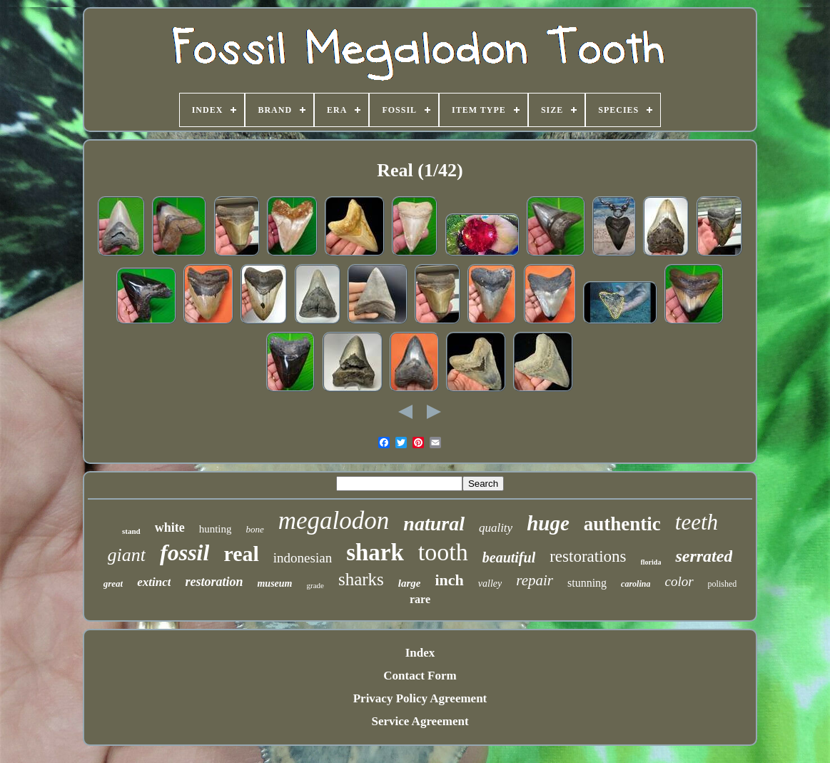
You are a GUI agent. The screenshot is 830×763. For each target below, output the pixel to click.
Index (420, 653)
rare (420, 599)
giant (127, 555)
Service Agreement (419, 721)
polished (722, 584)
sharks (361, 579)
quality (495, 528)
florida (651, 562)
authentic (622, 524)
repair (534, 580)
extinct (154, 582)
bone (254, 529)
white (170, 527)
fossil (184, 552)
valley (490, 583)
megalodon (334, 521)
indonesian (302, 557)
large (409, 583)
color (678, 581)
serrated (703, 556)
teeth (696, 522)
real (240, 553)
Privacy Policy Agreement (420, 698)
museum (274, 583)
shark (375, 552)
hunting (215, 529)
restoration (214, 582)
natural (434, 523)
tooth (443, 552)
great (113, 583)
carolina (635, 584)
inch (449, 580)
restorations (588, 556)
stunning (587, 583)
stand (131, 531)
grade (314, 585)
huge (548, 523)
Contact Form (419, 675)
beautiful (508, 557)
